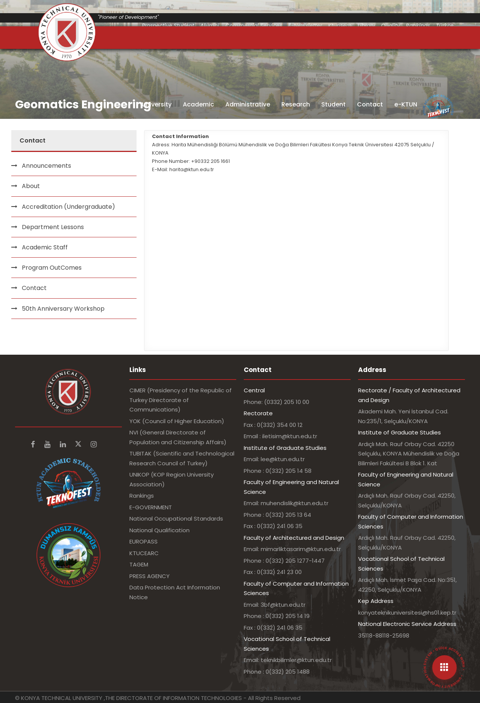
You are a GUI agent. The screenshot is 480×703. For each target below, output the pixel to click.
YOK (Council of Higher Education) (176, 421)
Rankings (141, 496)
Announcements (46, 165)
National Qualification (159, 530)
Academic (198, 104)
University (157, 104)
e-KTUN (405, 104)
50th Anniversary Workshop (63, 308)
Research (295, 104)
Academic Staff (45, 247)
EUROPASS (143, 541)
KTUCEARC (144, 553)
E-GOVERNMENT (150, 507)
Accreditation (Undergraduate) (68, 206)
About (31, 186)
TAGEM (138, 564)
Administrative (247, 104)
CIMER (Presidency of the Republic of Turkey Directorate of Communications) (180, 399)
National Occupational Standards (176, 518)
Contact (370, 104)
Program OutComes (52, 267)
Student (333, 104)
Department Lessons (53, 227)
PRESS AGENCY (149, 576)
